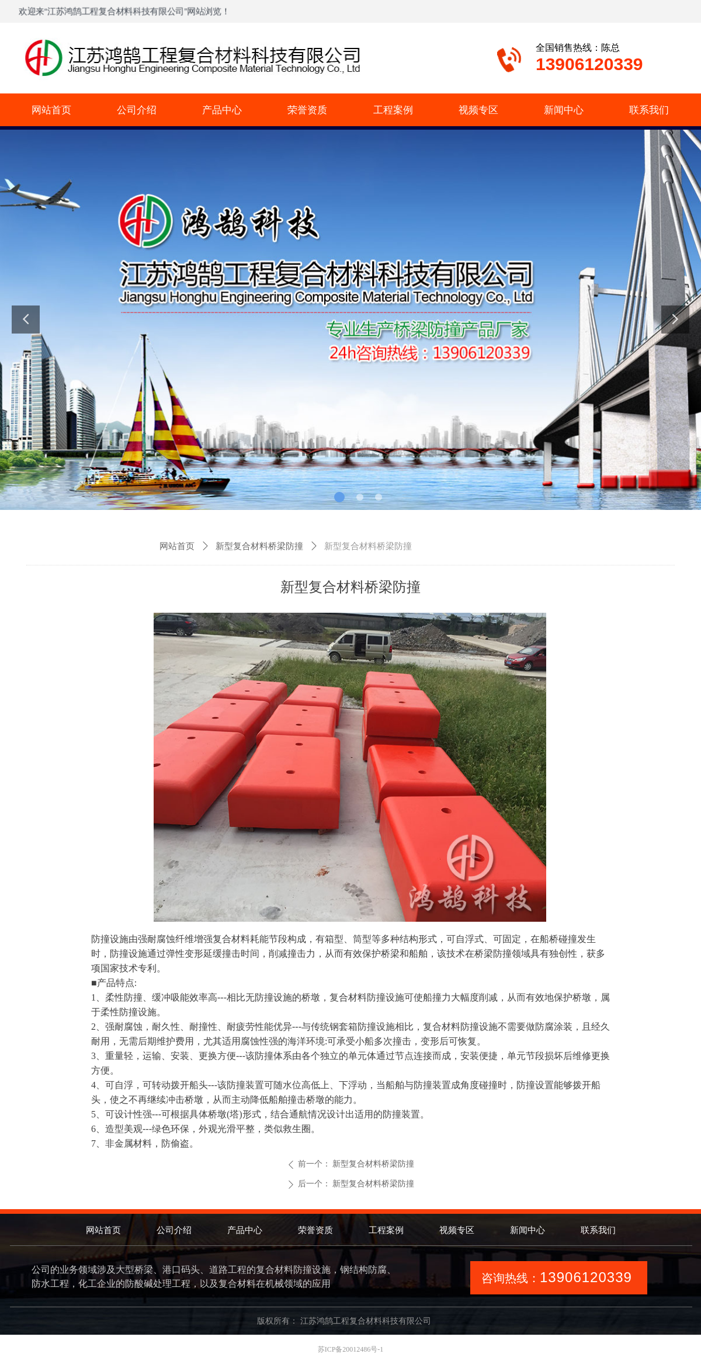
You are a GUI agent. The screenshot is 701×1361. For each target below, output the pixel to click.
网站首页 (177, 546)
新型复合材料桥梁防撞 (259, 546)
